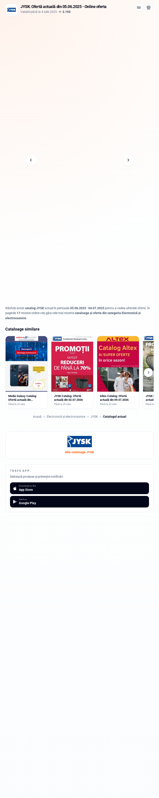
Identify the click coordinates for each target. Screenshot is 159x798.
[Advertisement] (79, 49)
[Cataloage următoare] (148, 372)
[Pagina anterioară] (31, 160)
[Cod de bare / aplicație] (139, 8)
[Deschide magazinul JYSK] (149, 8)
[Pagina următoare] (128, 160)
